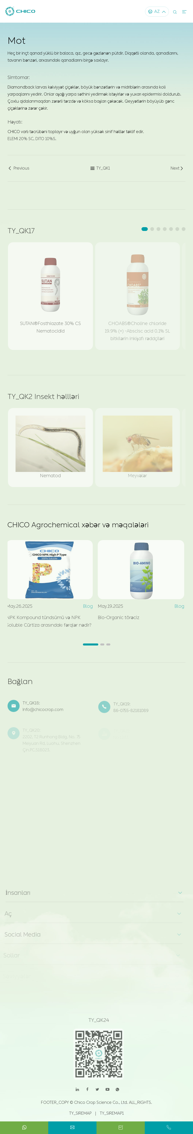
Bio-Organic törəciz (116, 617)
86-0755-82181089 (131, 712)
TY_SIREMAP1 (112, 1113)
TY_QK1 (100, 169)
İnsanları (15, 892)
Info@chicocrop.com (43, 711)
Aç (6, 913)
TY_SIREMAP (80, 1113)
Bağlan (20, 683)
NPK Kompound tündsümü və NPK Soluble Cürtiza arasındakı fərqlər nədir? (46, 621)
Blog (86, 606)
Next (177, 169)
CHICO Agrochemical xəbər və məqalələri (78, 525)
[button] (144, 229)
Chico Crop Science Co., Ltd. (101, 1102)
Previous (18, 169)
